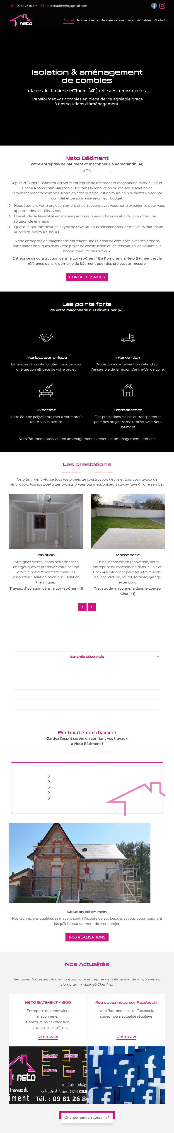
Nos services (85, 20)
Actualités (144, 20)
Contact (160, 20)
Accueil (68, 20)
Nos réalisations (113, 20)
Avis (131, 20)
